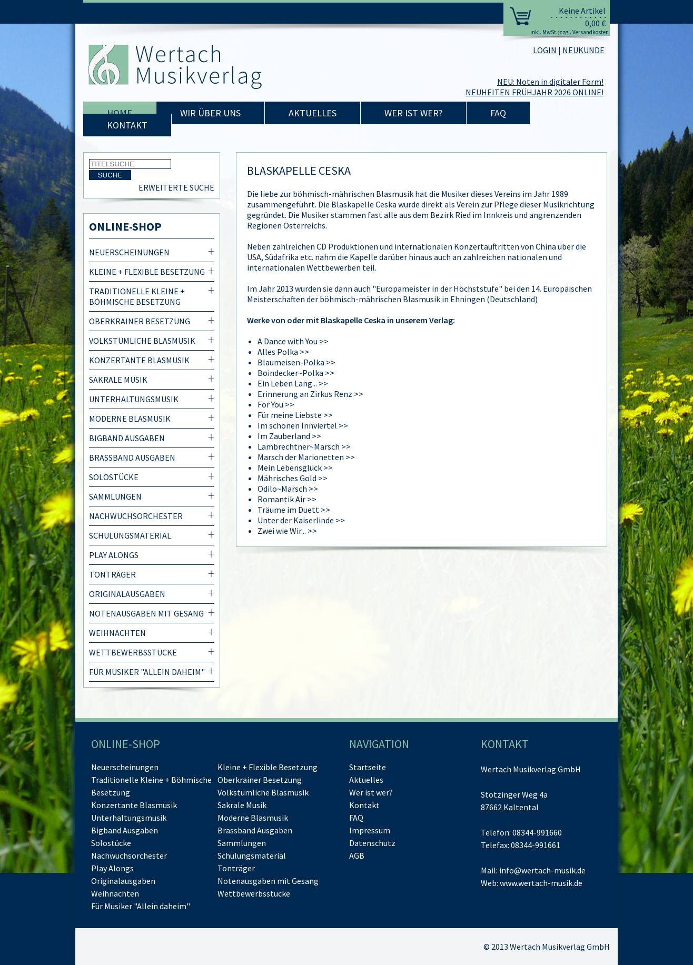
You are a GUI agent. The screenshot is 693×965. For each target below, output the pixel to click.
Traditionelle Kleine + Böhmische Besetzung (137, 296)
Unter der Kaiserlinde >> (301, 520)
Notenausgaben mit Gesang (146, 613)
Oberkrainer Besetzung (139, 321)
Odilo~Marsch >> (288, 488)
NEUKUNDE (583, 50)
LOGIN (545, 50)
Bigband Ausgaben (127, 438)
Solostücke (113, 477)
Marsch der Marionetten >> (306, 457)
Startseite (367, 767)
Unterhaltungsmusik (134, 399)
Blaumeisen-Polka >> (296, 362)
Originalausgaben (127, 594)
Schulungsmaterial (130, 535)
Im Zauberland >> (289, 436)
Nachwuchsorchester (136, 516)
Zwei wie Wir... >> (287, 530)
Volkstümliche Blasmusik (142, 340)
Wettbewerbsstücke (133, 652)
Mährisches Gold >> (293, 478)
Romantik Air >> (287, 499)
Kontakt (127, 125)
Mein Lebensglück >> (295, 467)
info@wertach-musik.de (542, 870)
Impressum (369, 830)
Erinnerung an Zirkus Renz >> (310, 394)
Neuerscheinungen (129, 252)
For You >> (276, 404)
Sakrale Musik (118, 379)
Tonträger (112, 574)
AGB (356, 855)
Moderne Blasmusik (130, 418)
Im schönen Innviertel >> (303, 425)
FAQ (498, 113)
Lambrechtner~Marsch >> (304, 446)
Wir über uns (210, 113)
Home (119, 113)
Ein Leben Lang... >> (293, 383)
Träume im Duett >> (294, 509)
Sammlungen (115, 496)
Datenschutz (372, 843)
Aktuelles (312, 113)
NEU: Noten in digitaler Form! (550, 81)
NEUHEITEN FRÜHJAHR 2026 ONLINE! (534, 92)
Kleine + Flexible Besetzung (147, 271)
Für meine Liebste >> (295, 415)
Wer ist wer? (413, 113)
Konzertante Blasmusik (139, 360)
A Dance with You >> (293, 341)
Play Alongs (113, 555)
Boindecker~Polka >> (296, 372)
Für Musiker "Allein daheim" (147, 671)
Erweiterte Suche (176, 187)
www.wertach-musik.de (541, 883)
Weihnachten (117, 633)
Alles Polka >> (283, 351)
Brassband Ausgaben (132, 457)
